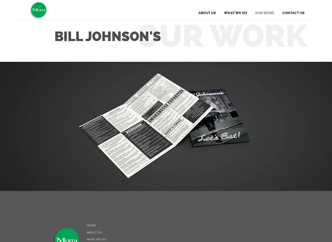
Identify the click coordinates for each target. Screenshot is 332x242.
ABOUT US (94, 232)
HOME (91, 225)
